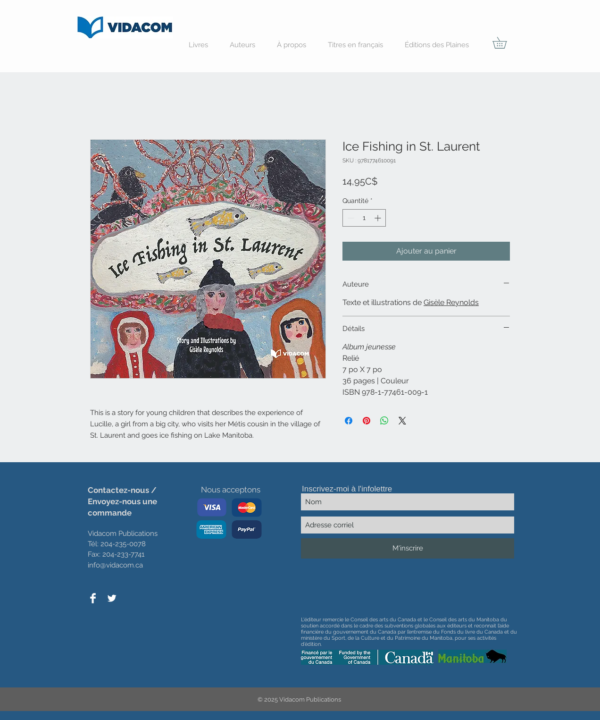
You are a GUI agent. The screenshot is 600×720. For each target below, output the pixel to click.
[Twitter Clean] (112, 598)
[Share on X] (402, 420)
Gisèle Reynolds (451, 302)
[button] (505, 43)
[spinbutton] (364, 218)
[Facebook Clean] (93, 598)
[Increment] (378, 218)
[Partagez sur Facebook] (348, 420)
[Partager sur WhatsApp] (384, 420)
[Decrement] (350, 218)
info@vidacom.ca (115, 565)
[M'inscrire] (407, 548)
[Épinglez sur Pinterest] (366, 420)
